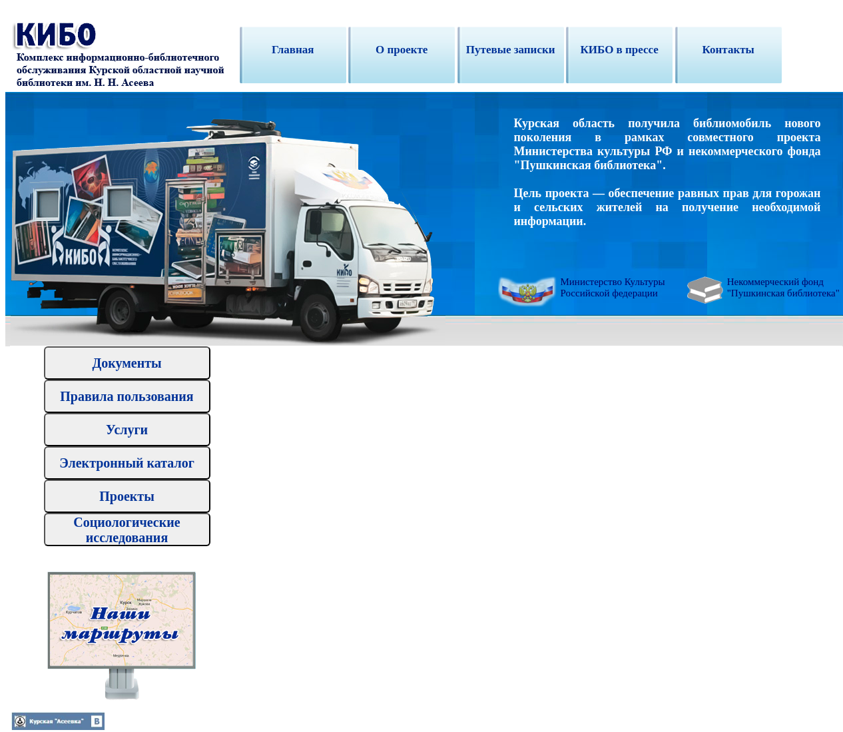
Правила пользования (126, 396)
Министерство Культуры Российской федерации (613, 287)
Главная (293, 49)
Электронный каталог (126, 463)
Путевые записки (510, 49)
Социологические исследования (126, 530)
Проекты (126, 496)
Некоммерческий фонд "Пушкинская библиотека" (783, 287)
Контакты (728, 49)
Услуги (127, 429)
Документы (126, 363)
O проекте (401, 49)
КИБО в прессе (619, 49)
